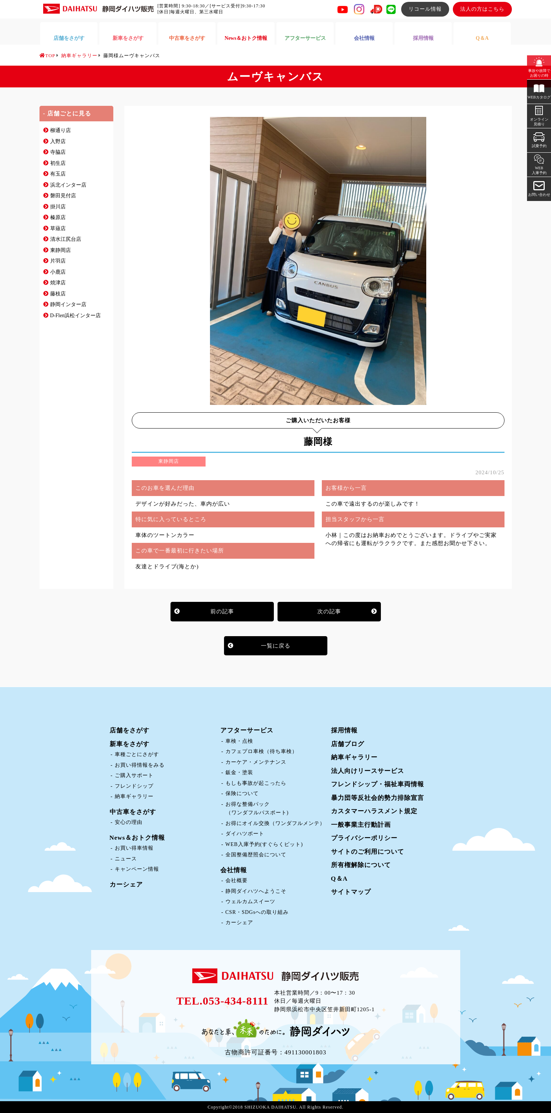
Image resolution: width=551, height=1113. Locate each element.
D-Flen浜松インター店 (75, 315)
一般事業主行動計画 (361, 824)
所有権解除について (361, 864)
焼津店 (58, 282)
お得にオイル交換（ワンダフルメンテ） (275, 823)
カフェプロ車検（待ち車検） (261, 751)
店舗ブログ (347, 744)
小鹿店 (58, 272)
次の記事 (329, 611)
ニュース (126, 858)
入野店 (58, 141)
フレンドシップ (134, 786)
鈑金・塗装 (239, 772)
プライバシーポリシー (364, 838)
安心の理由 (128, 822)
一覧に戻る (275, 646)
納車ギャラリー (134, 796)
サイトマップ (351, 891)
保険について (242, 793)
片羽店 (58, 261)
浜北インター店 (68, 185)
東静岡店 (60, 250)
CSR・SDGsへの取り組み (257, 912)
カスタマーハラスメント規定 (374, 811)
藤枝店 (58, 294)
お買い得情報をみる (140, 765)
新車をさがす (129, 744)
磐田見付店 (63, 195)
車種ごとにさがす (137, 754)
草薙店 (58, 228)
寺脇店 (58, 152)
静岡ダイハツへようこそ (255, 891)
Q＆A (339, 878)
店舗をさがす (129, 730)
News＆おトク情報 (137, 837)
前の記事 (222, 611)
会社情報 (233, 870)
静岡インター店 (68, 304)
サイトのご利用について (367, 851)
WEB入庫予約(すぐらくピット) (264, 844)
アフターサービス (246, 730)
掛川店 (58, 206)
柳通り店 (60, 130)
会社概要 (236, 880)
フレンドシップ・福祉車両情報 (377, 784)
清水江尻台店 (65, 239)
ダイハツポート (244, 833)
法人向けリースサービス (367, 770)
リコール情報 (425, 9)
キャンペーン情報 (137, 869)
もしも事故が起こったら (255, 783)
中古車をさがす (133, 811)
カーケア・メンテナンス (255, 762)
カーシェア (126, 884)
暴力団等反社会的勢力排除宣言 (377, 797)
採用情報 (344, 730)
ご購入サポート (134, 775)
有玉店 (58, 174)
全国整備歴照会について (255, 854)
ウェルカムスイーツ (250, 901)
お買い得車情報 (134, 848)
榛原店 (58, 217)
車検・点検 (239, 741)
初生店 (58, 163)
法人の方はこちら (482, 9)
